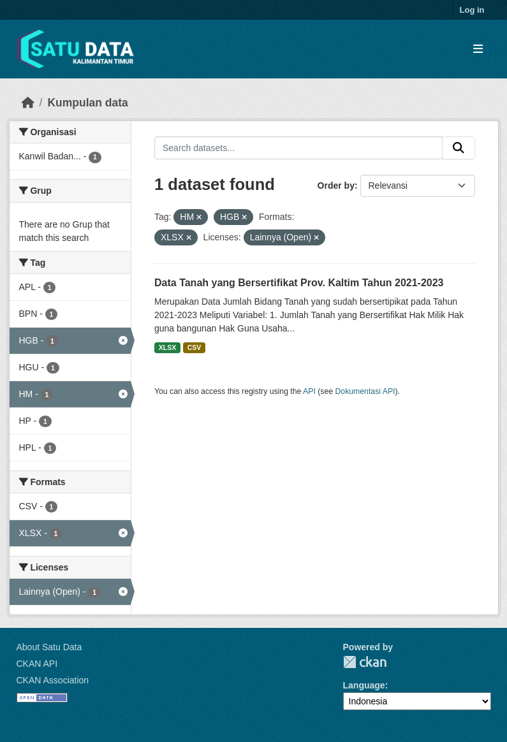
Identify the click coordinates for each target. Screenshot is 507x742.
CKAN (364, 662)
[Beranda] (28, 102)
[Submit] (458, 147)
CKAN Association (53, 680)
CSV (194, 347)
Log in (472, 10)
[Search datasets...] (298, 147)
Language (364, 685)
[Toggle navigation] (478, 49)
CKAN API (37, 663)
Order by (336, 185)
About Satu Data (49, 647)
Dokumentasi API (365, 391)
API (309, 391)
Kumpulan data (87, 102)
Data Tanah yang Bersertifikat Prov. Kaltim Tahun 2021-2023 (299, 282)
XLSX (167, 347)
